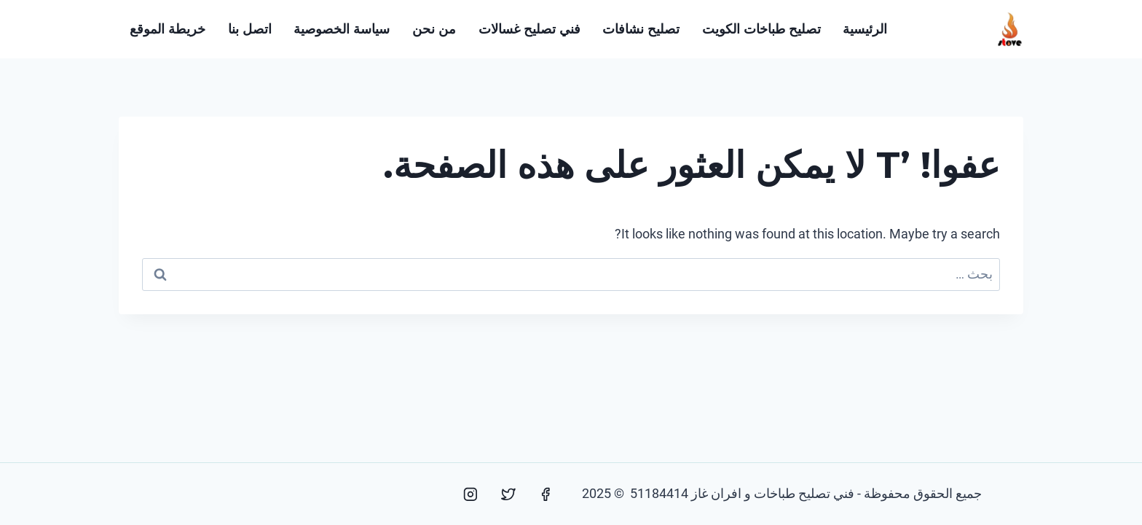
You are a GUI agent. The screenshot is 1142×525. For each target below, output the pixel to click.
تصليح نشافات (641, 29)
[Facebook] (545, 494)
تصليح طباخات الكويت (761, 29)
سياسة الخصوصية (342, 29)
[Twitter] (508, 494)
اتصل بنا (250, 29)
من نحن (434, 29)
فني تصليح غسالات (529, 29)
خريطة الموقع (167, 29)
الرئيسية (865, 29)
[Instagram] (470, 494)
